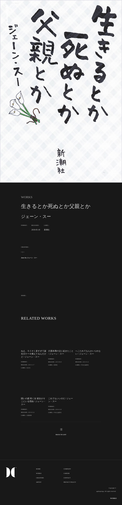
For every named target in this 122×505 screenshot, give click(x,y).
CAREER (67, 481)
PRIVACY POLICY (70, 490)
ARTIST (38, 490)
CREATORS (40, 486)
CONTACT (67, 486)
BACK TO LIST (61, 443)
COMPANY (67, 477)
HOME (38, 477)
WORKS (39, 481)
